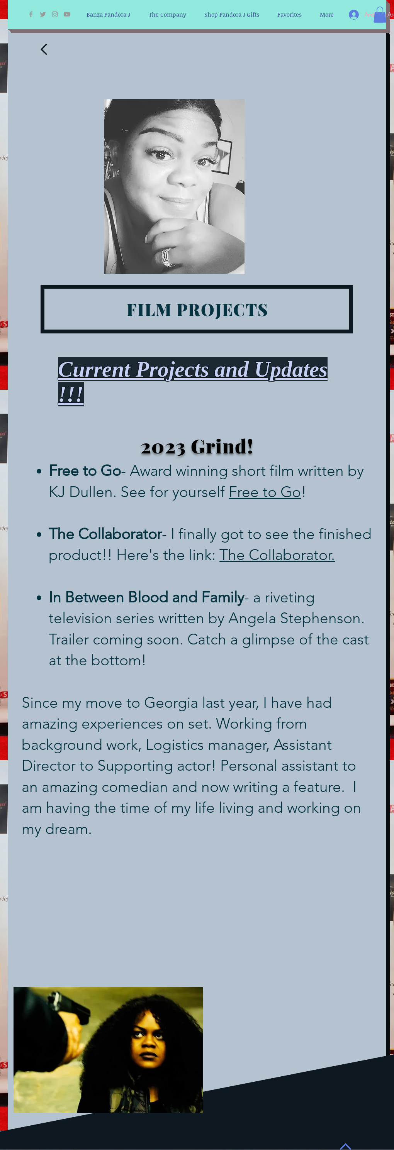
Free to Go (265, 492)
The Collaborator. (277, 555)
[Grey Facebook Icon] (31, 14)
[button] (380, 15)
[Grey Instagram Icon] (55, 14)
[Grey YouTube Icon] (67, 14)
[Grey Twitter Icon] (43, 14)
